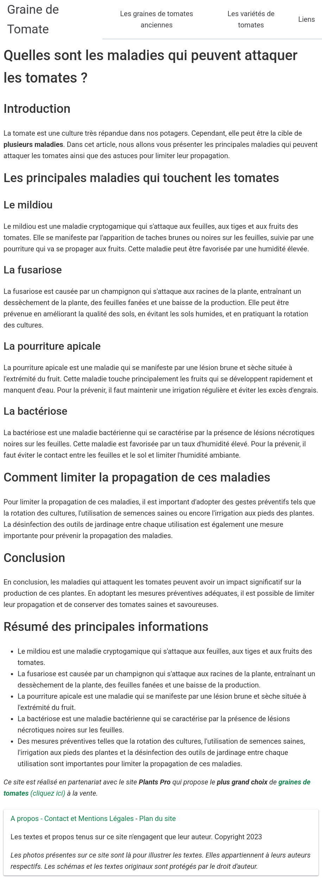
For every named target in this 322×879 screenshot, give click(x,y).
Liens (306, 19)
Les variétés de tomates (251, 19)
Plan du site (157, 818)
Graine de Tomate (33, 19)
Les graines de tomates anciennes (156, 19)
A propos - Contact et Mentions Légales (72, 818)
